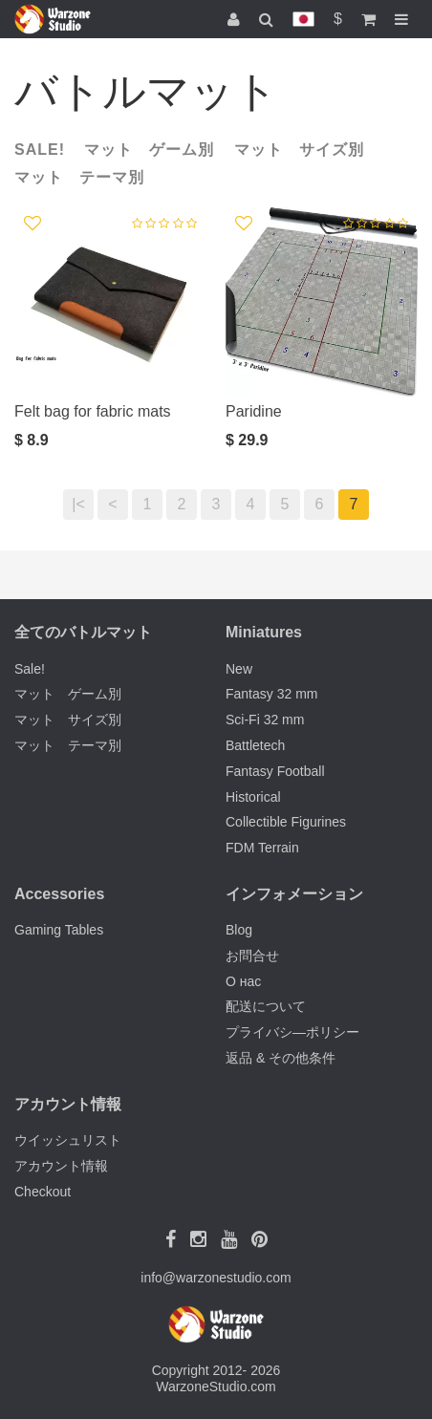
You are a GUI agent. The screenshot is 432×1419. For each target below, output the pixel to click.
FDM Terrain (262, 847)
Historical (253, 797)
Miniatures (264, 632)
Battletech (255, 745)
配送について (266, 1006)
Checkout (42, 1191)
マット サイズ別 (299, 149)
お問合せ (252, 955)
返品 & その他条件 (280, 1057)
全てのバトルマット (83, 632)
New (239, 669)
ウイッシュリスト (67, 1140)
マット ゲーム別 (149, 149)
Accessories (59, 894)
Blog (239, 929)
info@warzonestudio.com (215, 1277)
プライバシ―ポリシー (292, 1032)
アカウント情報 (61, 1165)
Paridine (254, 411)
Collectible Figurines (286, 821)
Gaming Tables (58, 929)
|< (78, 504)
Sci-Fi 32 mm (265, 719)
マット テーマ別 (79, 177)
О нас (243, 981)
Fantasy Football (275, 771)
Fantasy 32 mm (271, 693)
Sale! (39, 149)
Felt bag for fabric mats (92, 411)
